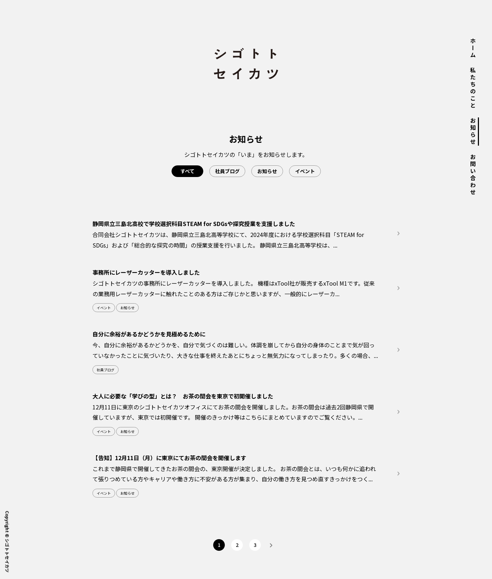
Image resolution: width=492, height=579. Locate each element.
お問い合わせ (473, 175)
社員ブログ (227, 171)
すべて (187, 171)
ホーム (473, 48)
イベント (305, 171)
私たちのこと (473, 88)
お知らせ (473, 131)
